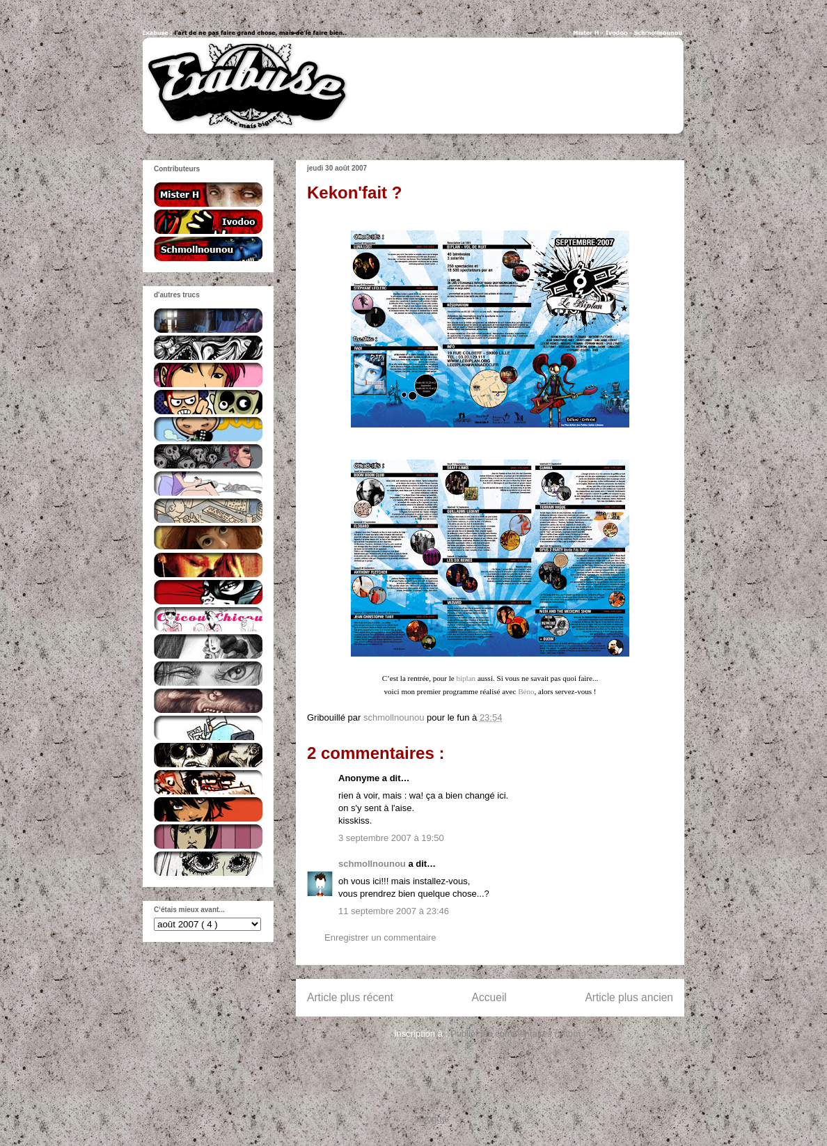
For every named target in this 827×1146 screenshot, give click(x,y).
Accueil (489, 997)
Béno (526, 691)
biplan (466, 678)
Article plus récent (350, 997)
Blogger (434, 1118)
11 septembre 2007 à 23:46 (393, 911)
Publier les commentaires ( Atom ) (518, 1033)
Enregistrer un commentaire (380, 937)
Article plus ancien (629, 997)
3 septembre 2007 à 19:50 (391, 838)
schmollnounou (373, 863)
